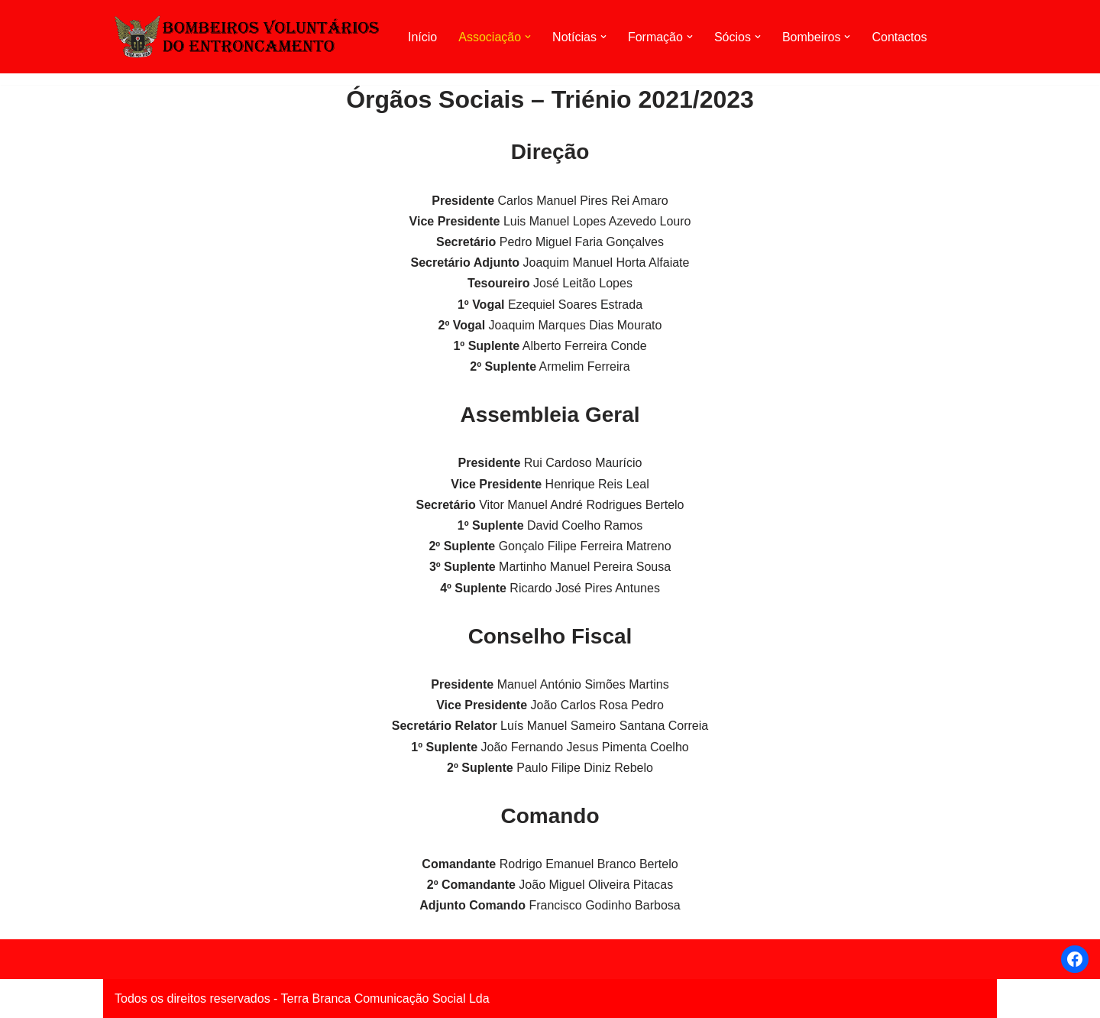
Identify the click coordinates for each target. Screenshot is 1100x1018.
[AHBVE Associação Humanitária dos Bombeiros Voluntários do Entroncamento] (248, 36)
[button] (528, 37)
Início (422, 37)
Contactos (899, 37)
